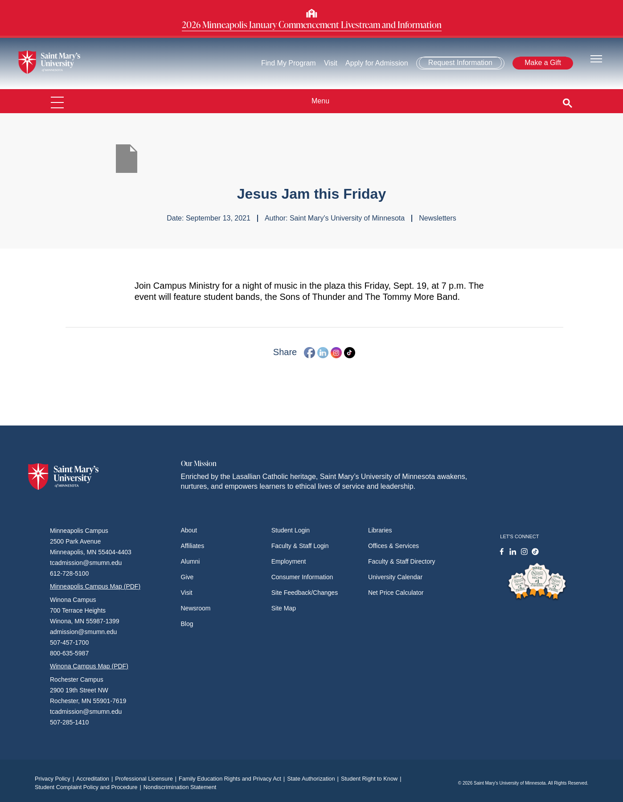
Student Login (290, 530)
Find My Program (288, 63)
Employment (288, 561)
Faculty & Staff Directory (401, 561)
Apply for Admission (376, 63)
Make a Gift (543, 62)
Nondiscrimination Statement (180, 787)
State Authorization (314, 778)
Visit (330, 63)
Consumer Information (302, 577)
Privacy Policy (55, 778)
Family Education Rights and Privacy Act (233, 778)
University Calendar (395, 577)
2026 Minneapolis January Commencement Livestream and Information (312, 24)
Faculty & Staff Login (300, 545)
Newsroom (196, 608)
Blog (187, 623)
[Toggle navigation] (596, 58)
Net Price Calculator (396, 592)
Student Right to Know (372, 778)
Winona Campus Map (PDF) (89, 666)
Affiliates (193, 545)
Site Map (283, 608)
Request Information (460, 62)
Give (187, 577)
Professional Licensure (147, 778)
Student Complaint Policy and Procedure (89, 787)
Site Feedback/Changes (304, 592)
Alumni (190, 561)
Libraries (380, 530)
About (189, 530)
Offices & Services (393, 545)
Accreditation (95, 778)
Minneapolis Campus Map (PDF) (95, 586)
